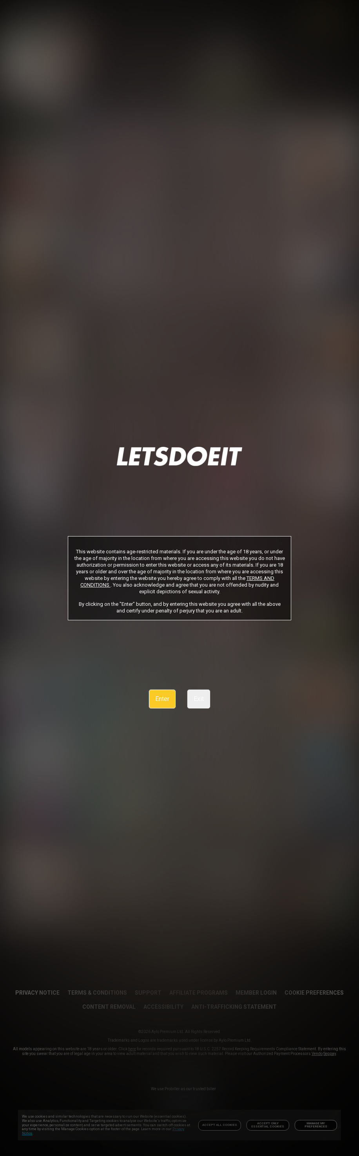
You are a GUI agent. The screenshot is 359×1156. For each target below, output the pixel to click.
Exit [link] (199, 699)
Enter (162, 699)
